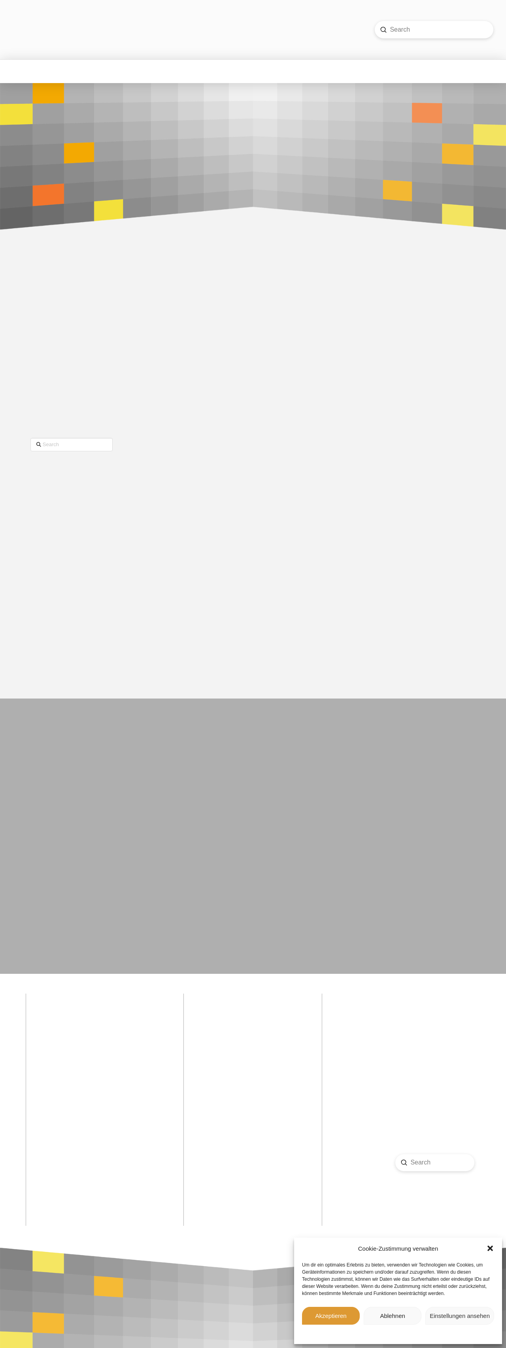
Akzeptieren (330, 1315)
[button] (490, 1248)
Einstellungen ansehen (460, 1315)
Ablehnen (392, 1315)
